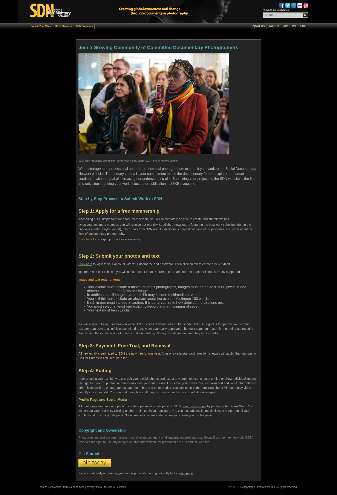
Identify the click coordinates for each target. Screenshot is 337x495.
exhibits (121, 487)
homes (43, 487)
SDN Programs (84, 26)
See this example (194, 406)
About (303, 26)
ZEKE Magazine (63, 26)
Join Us (273, 26)
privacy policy (94, 487)
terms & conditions (73, 487)
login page (186, 473)
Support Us (257, 26)
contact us (55, 487)
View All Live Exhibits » (276, 10)
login (285, 26)
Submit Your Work (41, 26)
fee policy (109, 487)
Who (294, 26)
